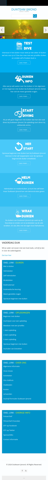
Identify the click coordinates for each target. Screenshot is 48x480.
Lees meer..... (24, 163)
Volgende (46, 30)
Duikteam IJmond (24, 9)
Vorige (2, 30)
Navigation (3, 3)
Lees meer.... (24, 62)
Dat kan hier (6, 255)
